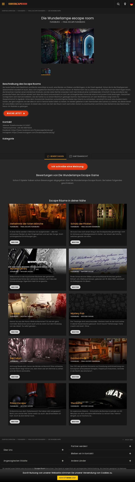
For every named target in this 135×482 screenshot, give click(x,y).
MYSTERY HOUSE (87, 271)
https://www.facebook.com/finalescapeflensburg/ (32, 130)
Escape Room (40, 468)
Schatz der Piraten (81, 223)
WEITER (75, 242)
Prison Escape (18, 403)
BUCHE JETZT (14, 113)
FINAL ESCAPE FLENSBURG (74, 22)
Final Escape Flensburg (36, 11)
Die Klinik (15, 313)
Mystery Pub (77, 313)
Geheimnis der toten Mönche (26, 223)
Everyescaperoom (8, 11)
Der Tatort (15, 358)
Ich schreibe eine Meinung (67, 166)
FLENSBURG (55, 22)
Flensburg (21, 11)
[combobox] (125, 4)
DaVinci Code (78, 358)
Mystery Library (18, 268)
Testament (77, 268)
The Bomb (76, 403)
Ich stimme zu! (67, 477)
